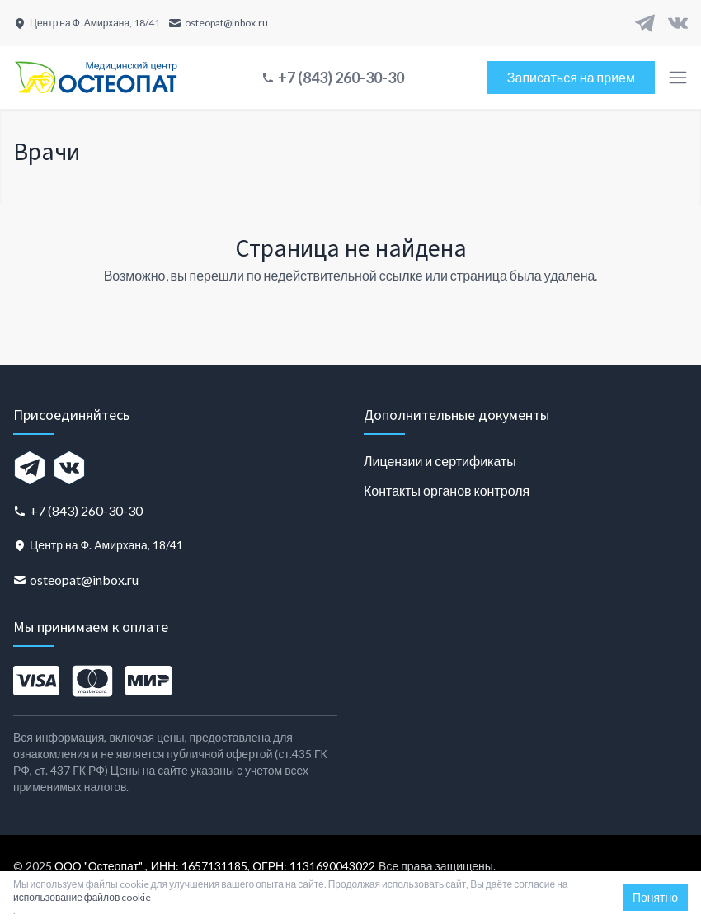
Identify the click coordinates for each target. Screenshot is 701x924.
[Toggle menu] (678, 77)
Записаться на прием (571, 77)
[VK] (678, 23)
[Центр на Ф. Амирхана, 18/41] (86, 23)
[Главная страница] (95, 77)
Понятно (655, 897)
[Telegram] (645, 23)
